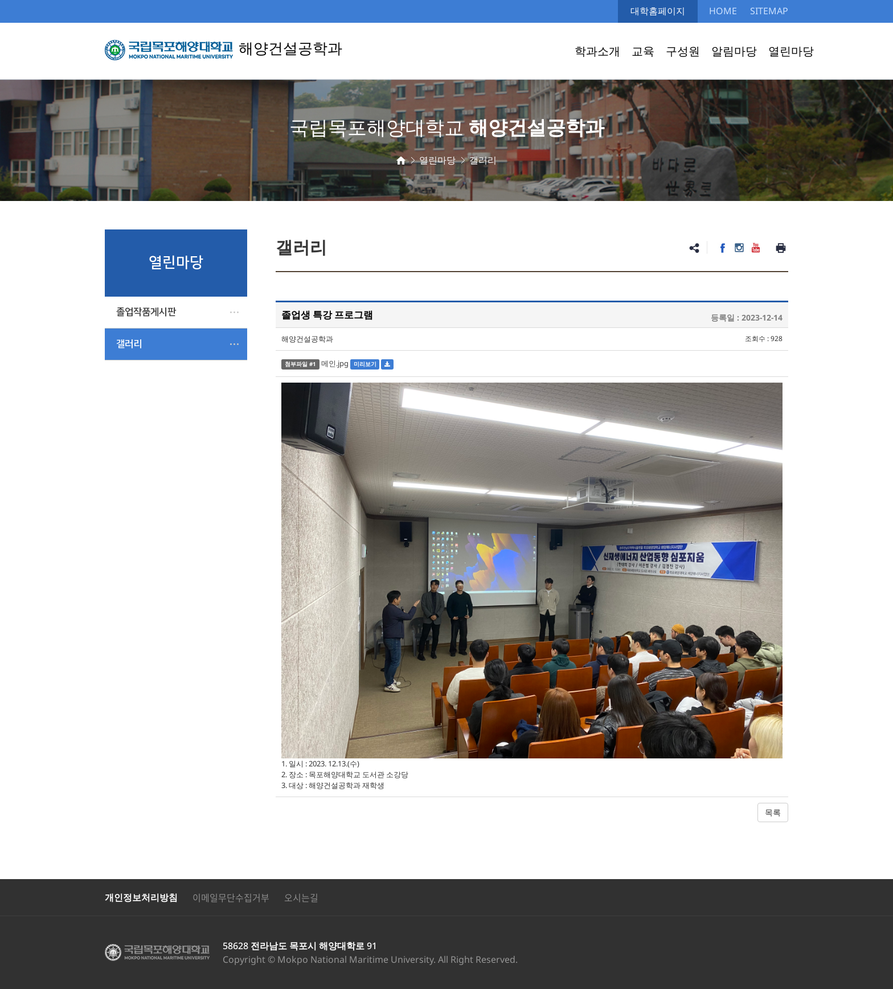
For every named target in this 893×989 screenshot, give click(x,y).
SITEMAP (769, 11)
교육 (643, 51)
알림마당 (734, 51)
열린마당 (791, 51)
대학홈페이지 (657, 11)
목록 (773, 812)
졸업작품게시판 (146, 312)
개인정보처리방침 (141, 897)
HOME (723, 11)
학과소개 (597, 51)
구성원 (683, 51)
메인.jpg (335, 363)
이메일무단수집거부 (230, 897)
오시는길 (301, 897)
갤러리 (129, 344)
